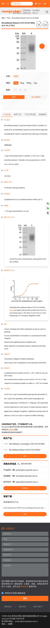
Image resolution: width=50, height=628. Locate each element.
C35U (12, 310)
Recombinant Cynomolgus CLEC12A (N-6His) (27, 444)
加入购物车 (36, 97)
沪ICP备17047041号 (16, 619)
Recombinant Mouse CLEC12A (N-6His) (24, 450)
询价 (14, 97)
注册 (44, 4)
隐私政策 (25, 586)
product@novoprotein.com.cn (26, 621)
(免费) (10, 624)
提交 (25, 598)
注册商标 (11, 429)
